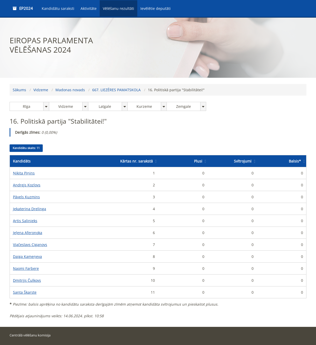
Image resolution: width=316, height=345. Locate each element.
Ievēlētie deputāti (155, 8)
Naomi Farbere (26, 268)
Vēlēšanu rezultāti (118, 8)
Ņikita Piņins (24, 173)
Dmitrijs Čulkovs (27, 280)
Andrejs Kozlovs (26, 184)
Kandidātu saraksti (58, 8)
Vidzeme (40, 89)
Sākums (19, 89)
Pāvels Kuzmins (26, 196)
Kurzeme (144, 106)
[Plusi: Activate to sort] (182, 161)
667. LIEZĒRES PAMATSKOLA (116, 89)
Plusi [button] (198, 161)
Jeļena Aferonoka (27, 232)
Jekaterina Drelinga (29, 208)
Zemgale (183, 106)
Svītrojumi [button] (243, 161)
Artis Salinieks (25, 220)
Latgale (105, 106)
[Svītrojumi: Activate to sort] (232, 161)
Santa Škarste (25, 292)
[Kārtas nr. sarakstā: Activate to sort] (133, 161)
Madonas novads (70, 89)
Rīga (26, 106)
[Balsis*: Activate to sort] (281, 161)
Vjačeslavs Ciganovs (30, 244)
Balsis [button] (295, 161)
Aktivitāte (89, 8)
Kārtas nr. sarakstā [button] (136, 161)
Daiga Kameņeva (27, 256)
